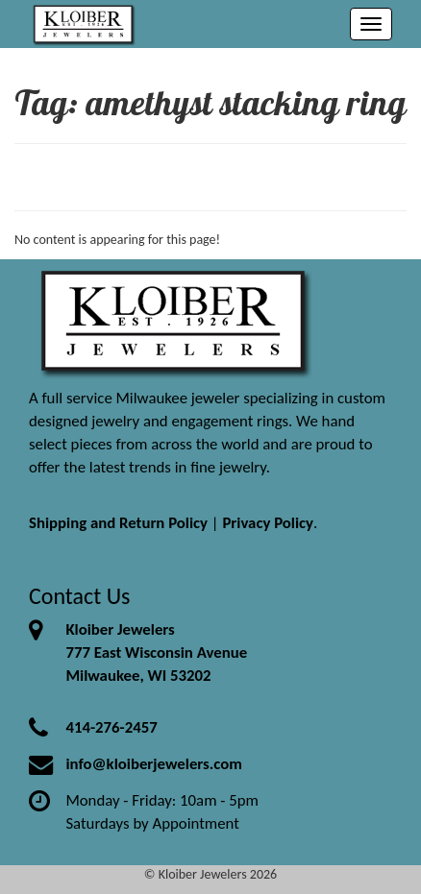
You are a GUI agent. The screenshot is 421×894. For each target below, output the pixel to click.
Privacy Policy (267, 523)
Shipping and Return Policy (118, 523)
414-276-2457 (111, 727)
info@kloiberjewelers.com (153, 764)
